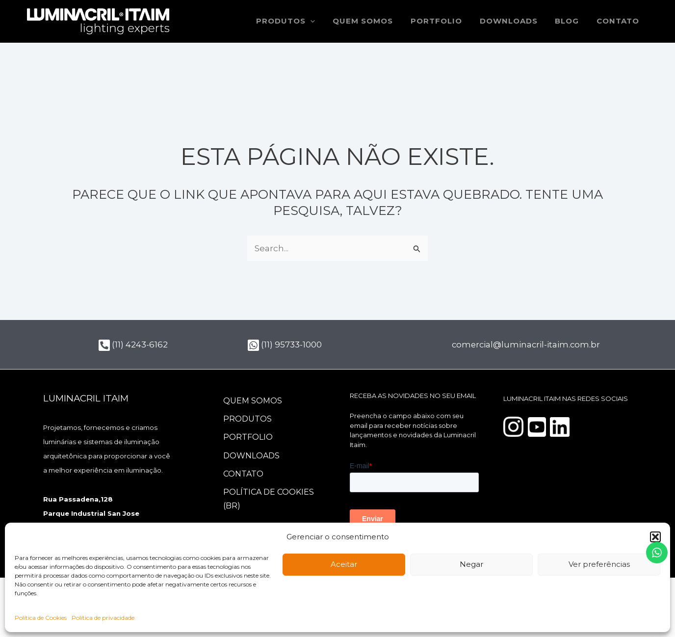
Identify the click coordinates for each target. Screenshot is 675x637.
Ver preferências (599, 564)
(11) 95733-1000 (285, 344)
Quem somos (375, 21)
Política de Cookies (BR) (269, 501)
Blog (571, 21)
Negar (471, 564)
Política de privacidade (103, 617)
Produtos (248, 419)
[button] (655, 537)
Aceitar (344, 564)
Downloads (516, 21)
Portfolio (446, 21)
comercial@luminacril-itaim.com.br (527, 344)
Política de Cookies (41, 617)
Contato (619, 21)
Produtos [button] (301, 21)
